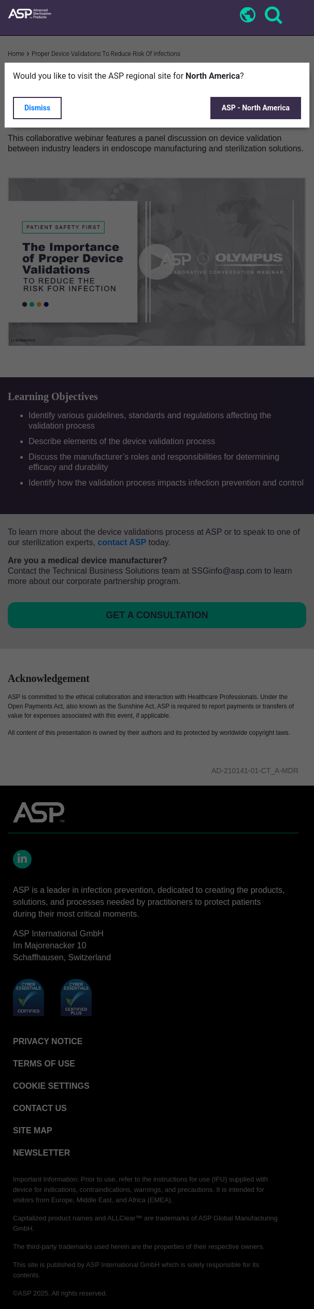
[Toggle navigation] (297, 16)
